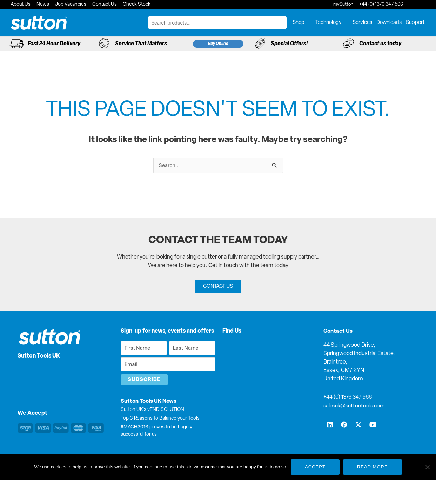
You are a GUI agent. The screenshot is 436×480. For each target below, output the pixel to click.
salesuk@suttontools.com (355, 406)
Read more (372, 466)
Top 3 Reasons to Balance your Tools (160, 418)
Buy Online (218, 44)
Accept (315, 466)
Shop (302, 22)
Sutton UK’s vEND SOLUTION (152, 410)
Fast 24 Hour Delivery (54, 44)
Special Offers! (289, 44)
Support (415, 22)
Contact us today (380, 44)
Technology (331, 22)
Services (362, 22)
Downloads (389, 22)
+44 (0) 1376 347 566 (349, 397)
